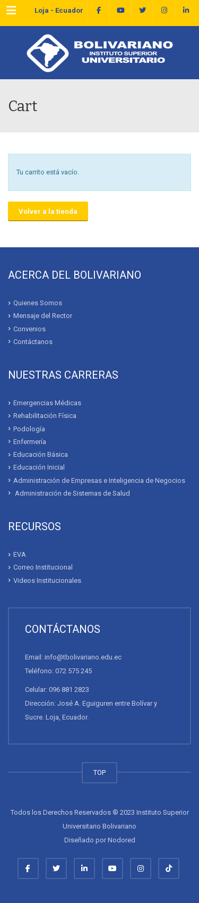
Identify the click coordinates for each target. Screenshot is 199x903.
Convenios (29, 328)
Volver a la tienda (48, 211)
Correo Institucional (43, 567)
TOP (99, 772)
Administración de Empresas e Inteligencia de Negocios (99, 480)
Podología (29, 428)
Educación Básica (40, 454)
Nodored (121, 840)
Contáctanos (33, 342)
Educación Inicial (39, 467)
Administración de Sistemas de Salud (71, 493)
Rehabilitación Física (44, 416)
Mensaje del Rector (42, 316)
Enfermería (29, 442)
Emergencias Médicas (47, 403)
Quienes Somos (37, 303)
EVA (19, 554)
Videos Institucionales (47, 580)
